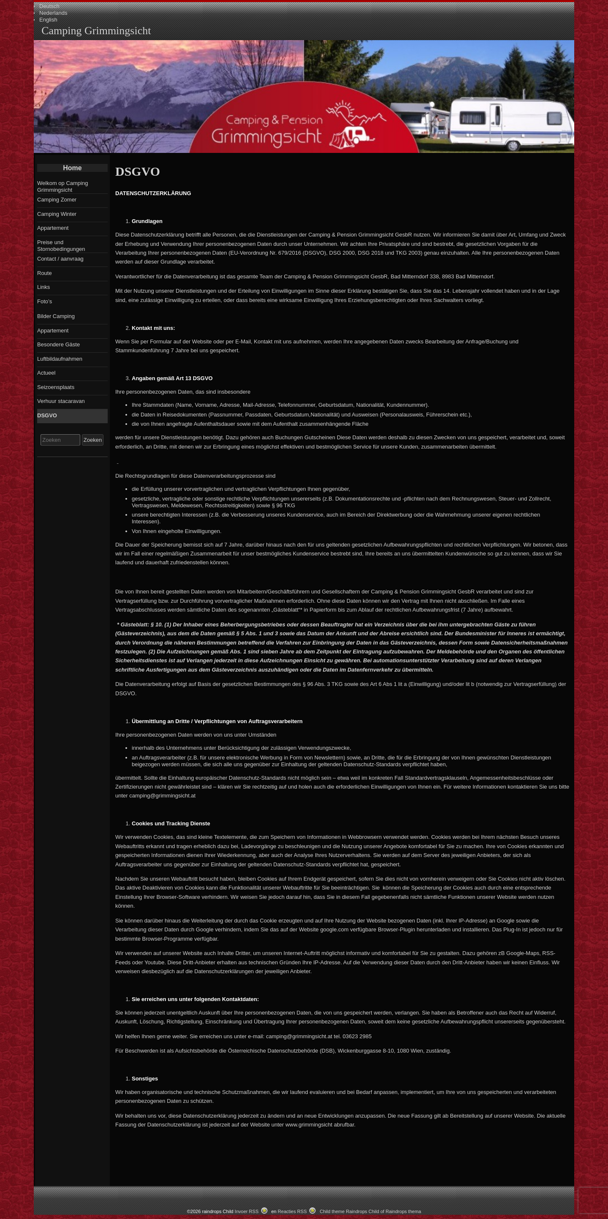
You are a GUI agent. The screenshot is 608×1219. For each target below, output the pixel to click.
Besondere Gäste (58, 344)
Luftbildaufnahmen (59, 359)
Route (44, 273)
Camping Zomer (56, 199)
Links (43, 287)
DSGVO (47, 415)
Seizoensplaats (55, 387)
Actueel (46, 373)
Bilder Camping (56, 316)
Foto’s (44, 301)
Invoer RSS (247, 1211)
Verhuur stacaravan (61, 401)
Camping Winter (56, 214)
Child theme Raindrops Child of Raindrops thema (370, 1211)
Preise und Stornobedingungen (61, 245)
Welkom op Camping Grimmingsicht (62, 186)
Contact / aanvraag (60, 259)
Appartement (52, 228)
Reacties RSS (292, 1211)
